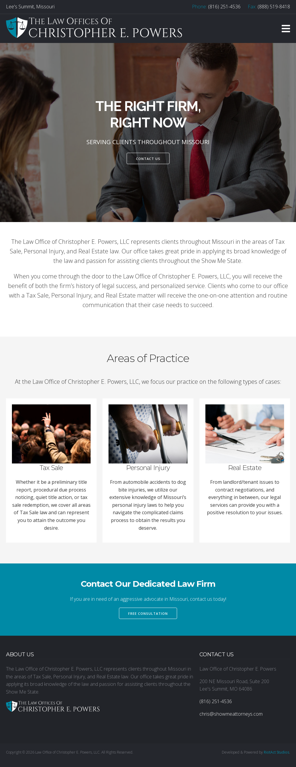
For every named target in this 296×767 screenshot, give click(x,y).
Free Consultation (148, 613)
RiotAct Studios (276, 752)
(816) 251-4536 (224, 6)
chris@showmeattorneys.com (231, 714)
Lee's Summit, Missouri (30, 6)
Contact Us (148, 158)
